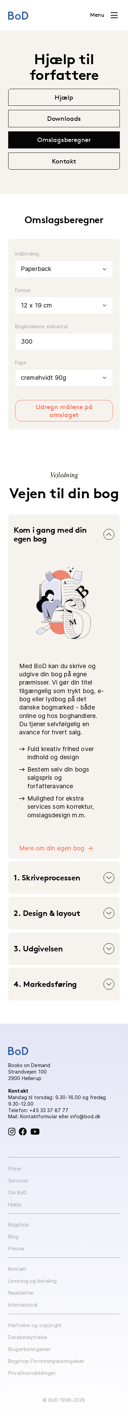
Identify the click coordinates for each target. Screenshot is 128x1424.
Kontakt (64, 161)
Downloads (64, 118)
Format (23, 290)
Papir (21, 362)
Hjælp (64, 97)
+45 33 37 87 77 (48, 1110)
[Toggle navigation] (104, 15)
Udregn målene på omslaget (64, 411)
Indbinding (27, 254)
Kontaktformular (38, 1116)
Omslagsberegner (64, 139)
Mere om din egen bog (52, 848)
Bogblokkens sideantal (41, 326)
